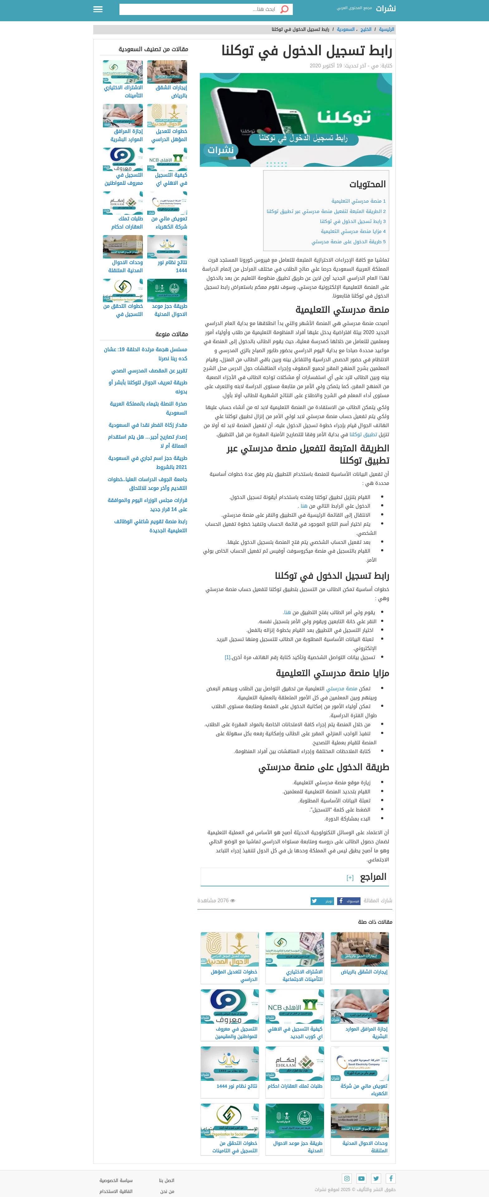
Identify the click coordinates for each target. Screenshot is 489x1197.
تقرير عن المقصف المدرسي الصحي (149, 371)
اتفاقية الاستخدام (116, 1191)
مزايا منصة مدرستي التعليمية (353, 231)
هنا (304, 506)
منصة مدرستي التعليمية (359, 201)
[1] (227, 657)
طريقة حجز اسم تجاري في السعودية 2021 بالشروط (147, 463)
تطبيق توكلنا (363, 434)
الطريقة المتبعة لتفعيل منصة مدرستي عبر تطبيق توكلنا (326, 211)
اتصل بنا (166, 1181)
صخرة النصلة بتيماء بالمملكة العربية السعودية (148, 409)
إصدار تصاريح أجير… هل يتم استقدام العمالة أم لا (147, 442)
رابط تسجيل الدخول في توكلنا (353, 221)
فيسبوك (348, 901)
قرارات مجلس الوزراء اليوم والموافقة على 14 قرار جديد (147, 505)
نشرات (386, 9)
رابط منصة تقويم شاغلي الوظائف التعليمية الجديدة (150, 526)
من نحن (167, 1191)
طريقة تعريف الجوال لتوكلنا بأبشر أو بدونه (148, 387)
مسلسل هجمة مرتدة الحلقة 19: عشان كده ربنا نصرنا (145, 354)
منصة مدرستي (341, 688)
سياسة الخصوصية (116, 1181)
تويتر (321, 901)
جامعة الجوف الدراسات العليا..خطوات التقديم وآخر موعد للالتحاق (147, 484)
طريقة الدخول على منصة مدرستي (349, 241)
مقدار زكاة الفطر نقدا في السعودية (148, 425)
